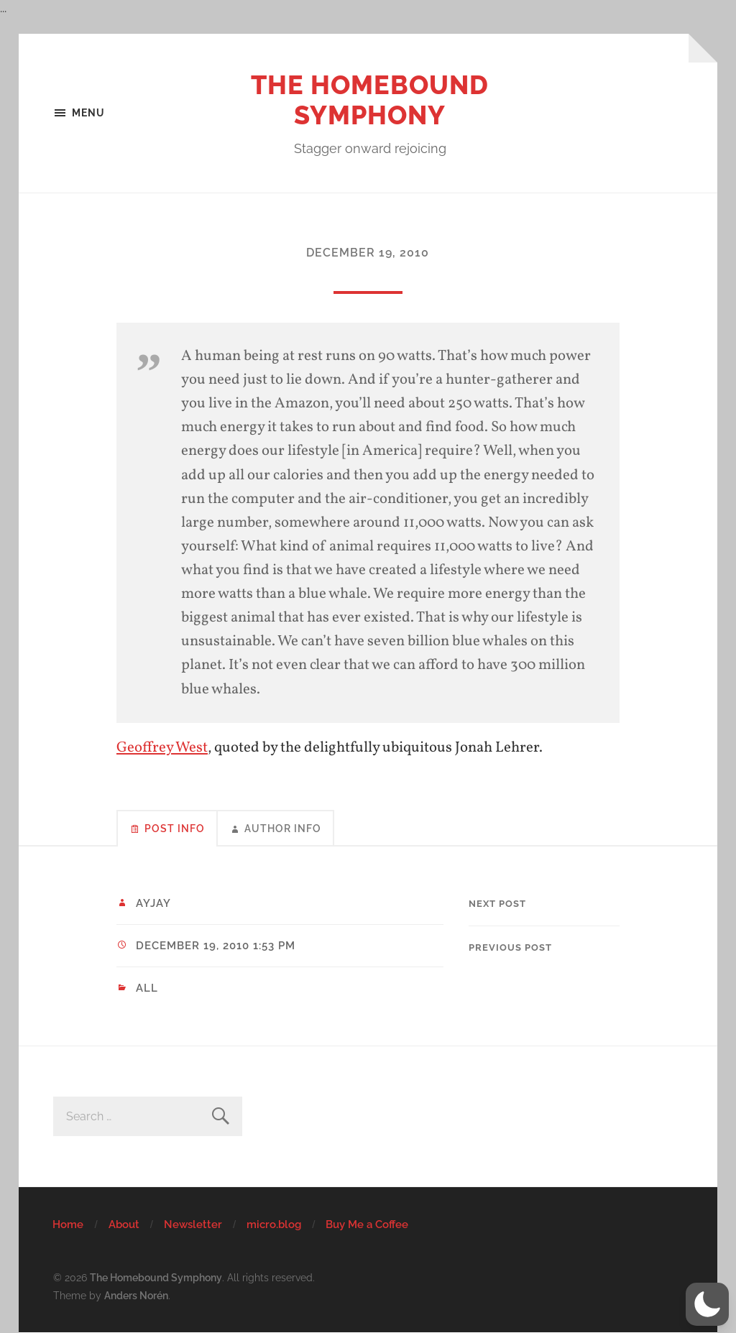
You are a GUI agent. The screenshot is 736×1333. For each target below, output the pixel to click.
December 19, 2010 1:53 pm (215, 945)
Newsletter (193, 1224)
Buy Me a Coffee (367, 1224)
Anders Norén (136, 1295)
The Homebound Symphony (370, 100)
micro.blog (274, 1224)
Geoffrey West (162, 747)
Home (67, 1224)
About (124, 1224)
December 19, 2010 (367, 252)
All (147, 988)
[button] (707, 1304)
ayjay (153, 903)
